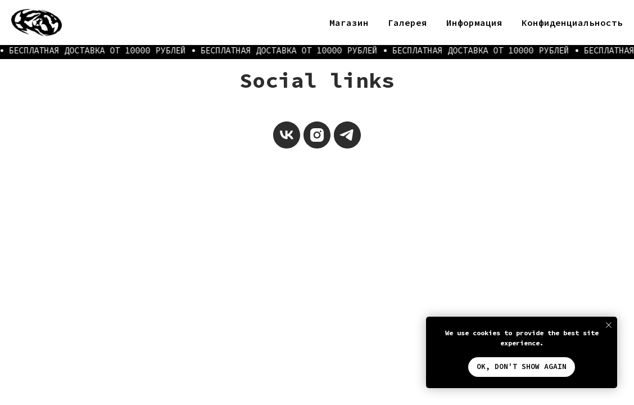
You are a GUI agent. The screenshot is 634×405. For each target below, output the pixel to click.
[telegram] (347, 135)
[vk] (286, 135)
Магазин (349, 22)
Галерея (407, 22)
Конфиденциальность (572, 22)
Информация (474, 22)
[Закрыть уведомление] (608, 325)
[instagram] (317, 135)
